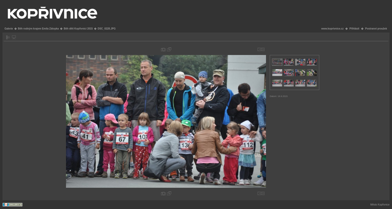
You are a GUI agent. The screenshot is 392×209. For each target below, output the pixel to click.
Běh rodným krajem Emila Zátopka (38, 28)
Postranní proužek (376, 28)
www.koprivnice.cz (332, 28)
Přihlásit (354, 28)
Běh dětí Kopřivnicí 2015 (78, 28)
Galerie (8, 28)
